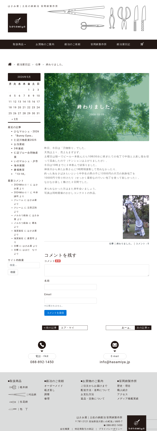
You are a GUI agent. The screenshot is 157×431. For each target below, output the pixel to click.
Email (48, 294)
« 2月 (15, 119)
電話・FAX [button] (42, 356)
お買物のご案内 (45, 44)
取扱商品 (18, 44)
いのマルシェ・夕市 (26, 161)
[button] (13, 272)
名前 (47, 280)
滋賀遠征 (18, 230)
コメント (52, 261)
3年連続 (19, 148)
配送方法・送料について (95, 390)
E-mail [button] (115, 356)
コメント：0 (142, 243)
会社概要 (65, 429)
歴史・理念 (124, 385)
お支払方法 (87, 394)
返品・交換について (93, 398)
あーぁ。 (127, 327)
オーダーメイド (53, 385)
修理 (47, 398)
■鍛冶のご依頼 (54, 381)
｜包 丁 (18, 409)
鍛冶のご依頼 (73, 44)
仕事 (111, 243)
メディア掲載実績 (128, 398)
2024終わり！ (21, 184)
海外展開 (19, 165)
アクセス (122, 394)
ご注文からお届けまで (94, 385)
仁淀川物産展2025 (25, 140)
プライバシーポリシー (111, 429)
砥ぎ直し (49, 390)
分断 (16, 246)
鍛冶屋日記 (123, 44)
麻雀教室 (19, 169)
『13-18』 (20, 174)
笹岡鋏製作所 (99, 44)
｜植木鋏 (18, 387)
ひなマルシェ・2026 (26, 131)
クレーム (18, 200)
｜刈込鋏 (22, 394)
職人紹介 (122, 390)
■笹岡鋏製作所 (127, 381)
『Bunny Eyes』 (24, 135)
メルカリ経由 (21, 215)
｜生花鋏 (18, 401)
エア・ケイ (67, 327)
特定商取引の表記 (84, 429)
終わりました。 (125, 243)
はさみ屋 (32, 200)
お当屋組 (19, 144)
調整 (47, 394)
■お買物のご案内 (92, 381)
